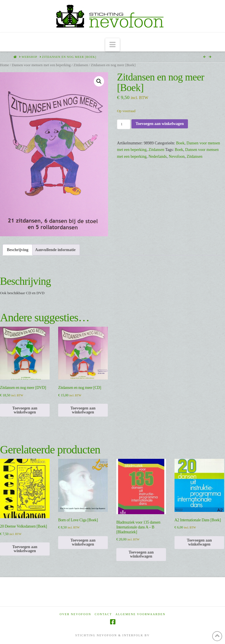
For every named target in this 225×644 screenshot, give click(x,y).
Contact (103, 614)
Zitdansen (81, 65)
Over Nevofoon (75, 614)
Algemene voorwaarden (140, 614)
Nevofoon (177, 156)
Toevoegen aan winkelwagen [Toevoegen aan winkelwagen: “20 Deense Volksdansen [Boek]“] (24, 549)
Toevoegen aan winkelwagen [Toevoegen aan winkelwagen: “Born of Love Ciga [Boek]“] (83, 542)
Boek (180, 143)
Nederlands (158, 156)
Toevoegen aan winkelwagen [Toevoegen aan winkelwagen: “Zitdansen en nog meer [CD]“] (83, 410)
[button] (112, 45)
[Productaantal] (123, 124)
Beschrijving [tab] (17, 250)
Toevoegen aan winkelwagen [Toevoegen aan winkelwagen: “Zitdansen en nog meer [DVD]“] (24, 410)
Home (4, 65)
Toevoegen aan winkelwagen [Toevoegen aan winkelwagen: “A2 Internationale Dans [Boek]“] (199, 542)
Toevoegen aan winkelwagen (159, 124)
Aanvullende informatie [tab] (55, 250)
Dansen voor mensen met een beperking (41, 65)
